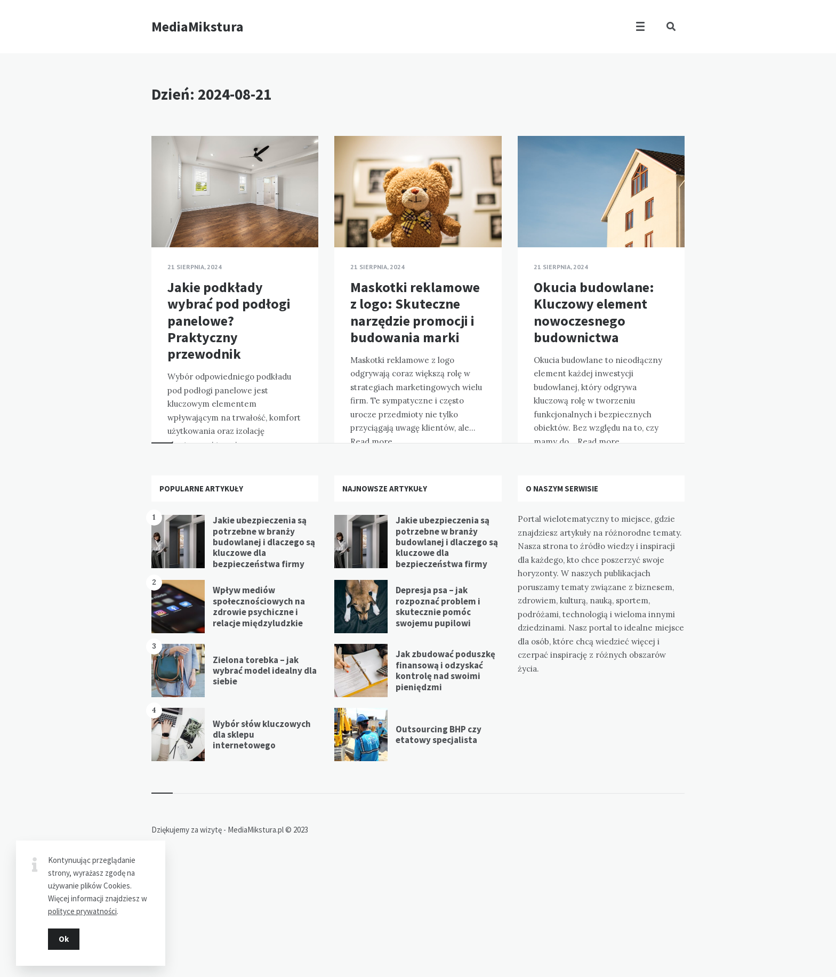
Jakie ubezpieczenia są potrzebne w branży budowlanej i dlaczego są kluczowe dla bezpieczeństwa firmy (264, 653)
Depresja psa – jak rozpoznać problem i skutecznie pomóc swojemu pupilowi (438, 718)
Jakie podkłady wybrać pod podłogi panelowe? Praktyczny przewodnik (229, 320)
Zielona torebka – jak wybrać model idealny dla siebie (265, 781)
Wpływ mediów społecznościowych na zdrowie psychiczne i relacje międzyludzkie (259, 718)
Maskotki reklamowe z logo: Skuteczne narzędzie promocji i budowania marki (415, 312)
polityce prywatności (82, 906)
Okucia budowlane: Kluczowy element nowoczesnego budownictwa (594, 312)
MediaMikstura (197, 26)
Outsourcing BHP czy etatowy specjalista (438, 845)
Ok (64, 934)
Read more (280, 472)
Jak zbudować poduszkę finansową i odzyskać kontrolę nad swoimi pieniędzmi (445, 782)
